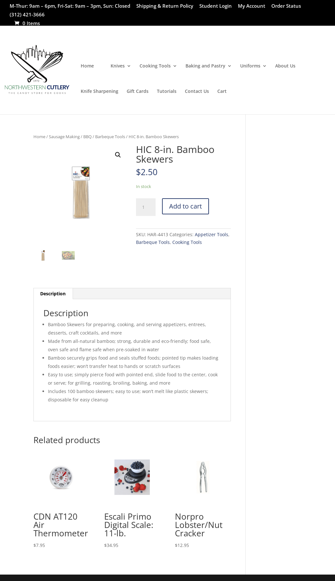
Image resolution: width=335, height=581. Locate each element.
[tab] (53, 293)
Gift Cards (138, 91)
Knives (118, 66)
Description (53, 293)
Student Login (215, 6)
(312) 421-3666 (27, 15)
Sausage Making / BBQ (70, 136)
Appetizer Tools (211, 234)
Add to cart (185, 206)
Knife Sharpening (99, 91)
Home (87, 66)
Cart (222, 91)
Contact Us (197, 91)
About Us (285, 66)
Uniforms (250, 66)
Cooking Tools (155, 66)
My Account (251, 6)
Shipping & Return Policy (164, 6)
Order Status (286, 6)
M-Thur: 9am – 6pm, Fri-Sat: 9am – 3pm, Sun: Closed (70, 6)
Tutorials (167, 91)
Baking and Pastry (205, 66)
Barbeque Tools (110, 136)
